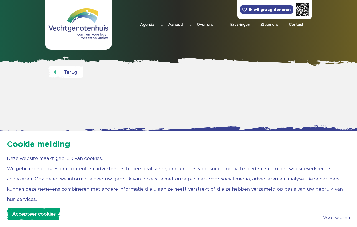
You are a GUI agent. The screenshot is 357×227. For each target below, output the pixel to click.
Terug (65, 72)
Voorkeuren (336, 217)
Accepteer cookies (34, 214)
